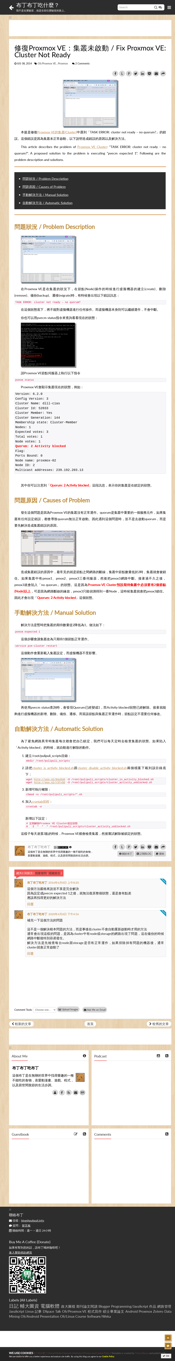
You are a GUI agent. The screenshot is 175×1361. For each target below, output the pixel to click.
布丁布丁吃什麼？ (37, 5)
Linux (29, 1311)
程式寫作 (95, 1311)
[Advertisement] (90, 28)
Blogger (104, 1306)
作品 (152, 1306)
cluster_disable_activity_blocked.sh (102, 768)
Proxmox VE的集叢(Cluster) (57, 132)
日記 (14, 1306)
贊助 (160, 853)
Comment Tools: (23, 1009)
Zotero (158, 1311)
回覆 (30, 904)
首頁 (90, 1024)
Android (131, 1311)
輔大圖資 (29, 1306)
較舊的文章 (159, 1024)
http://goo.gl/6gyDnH (49, 779)
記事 (38, 1311)
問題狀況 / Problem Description (45, 179)
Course (80, 1316)
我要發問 (41, 873)
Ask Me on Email (95, 1009)
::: (10, 17)
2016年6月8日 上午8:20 (63, 882)
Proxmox (63, 63)
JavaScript (16, 1311)
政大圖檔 (68, 1306)
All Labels (28, 1300)
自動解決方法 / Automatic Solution (47, 203)
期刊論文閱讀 (86, 1306)
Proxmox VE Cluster (92, 147)
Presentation (49, 1316)
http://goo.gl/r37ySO (49, 782)
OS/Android (30, 1316)
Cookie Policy (108, 1356)
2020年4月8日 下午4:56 (63, 914)
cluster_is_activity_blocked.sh (53, 768)
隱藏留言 (54, 873)
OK (166, 1356)
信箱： (26, 1220)
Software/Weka (99, 1316)
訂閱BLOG (144, 853)
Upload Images (68, 1009)
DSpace (48, 1311)
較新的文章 (21, 1024)
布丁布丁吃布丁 (39, 847)
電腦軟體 (50, 1306)
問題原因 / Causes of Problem (44, 187)
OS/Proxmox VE (47, 63)
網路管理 (164, 1306)
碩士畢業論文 (113, 1311)
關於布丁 (125, 853)
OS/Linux (67, 1316)
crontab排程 (40, 801)
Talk (58, 1311)
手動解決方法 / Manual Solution (45, 195)
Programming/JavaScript (129, 1306)
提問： (20, 1225)
